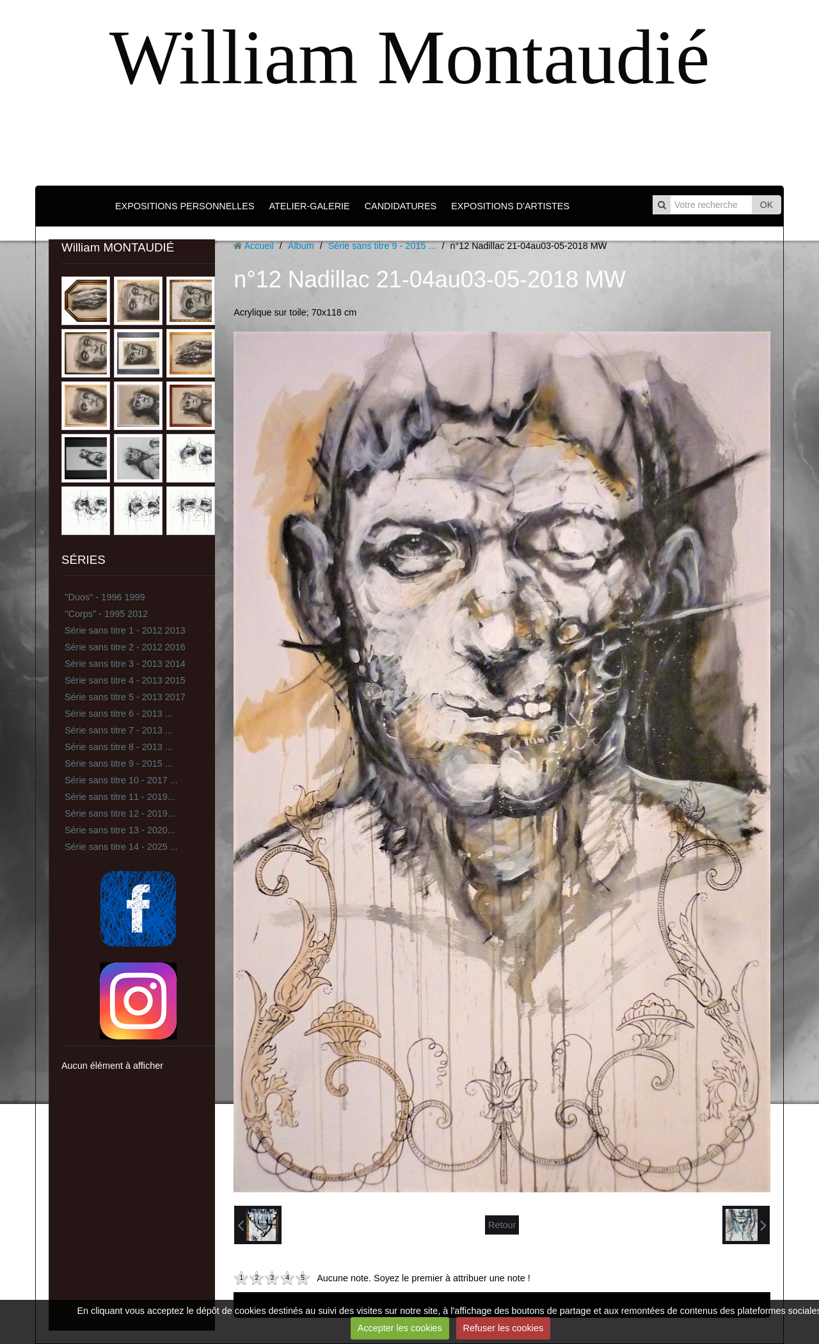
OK (766, 205)
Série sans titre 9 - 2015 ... (119, 763)
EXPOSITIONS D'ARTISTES (510, 206)
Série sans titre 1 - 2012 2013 (125, 630)
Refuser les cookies (503, 1328)
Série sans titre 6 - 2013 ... (119, 713)
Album (301, 246)
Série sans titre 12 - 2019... (120, 813)
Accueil (258, 246)
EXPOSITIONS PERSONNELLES (185, 206)
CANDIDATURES (400, 206)
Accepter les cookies (400, 1328)
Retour (502, 1225)
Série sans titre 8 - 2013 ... (119, 747)
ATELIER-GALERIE (309, 206)
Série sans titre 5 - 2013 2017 (125, 697)
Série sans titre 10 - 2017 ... (121, 780)
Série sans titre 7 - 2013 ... (119, 730)
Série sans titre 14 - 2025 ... (121, 847)
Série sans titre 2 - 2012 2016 (125, 647)
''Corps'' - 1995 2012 (106, 614)
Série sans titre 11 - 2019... (120, 797)
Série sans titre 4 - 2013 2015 (125, 680)
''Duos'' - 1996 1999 (105, 597)
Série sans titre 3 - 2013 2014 (125, 664)
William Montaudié (409, 57)
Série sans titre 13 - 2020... (120, 830)
